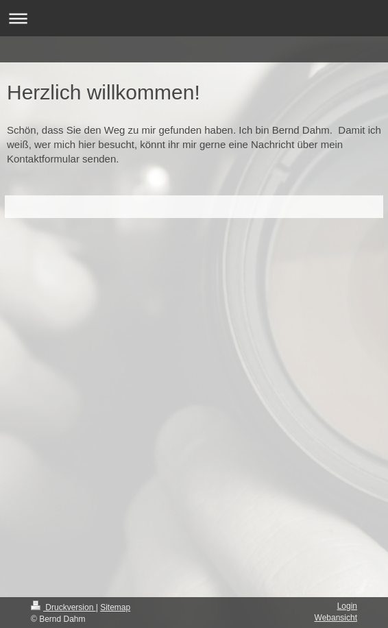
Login (347, 606)
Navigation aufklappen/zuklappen (194, 18)
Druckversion (63, 607)
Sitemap (115, 607)
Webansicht (336, 618)
